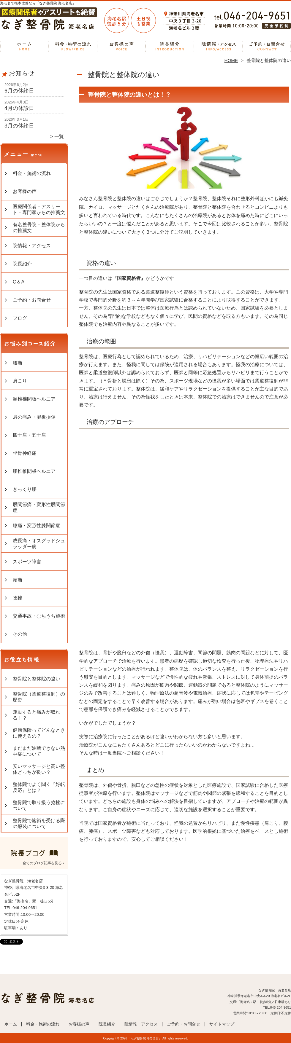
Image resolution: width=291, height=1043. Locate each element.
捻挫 (17, 597)
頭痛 (17, 579)
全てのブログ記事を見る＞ (44, 863)
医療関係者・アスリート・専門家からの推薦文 (39, 209)
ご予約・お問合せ (266, 46)
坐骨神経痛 (25, 453)
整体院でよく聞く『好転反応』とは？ (39, 787)
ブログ (20, 317)
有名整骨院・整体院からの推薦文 (39, 227)
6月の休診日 (19, 91)
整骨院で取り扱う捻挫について (39, 805)
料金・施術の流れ (73, 46)
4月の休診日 (19, 108)
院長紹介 (170, 46)
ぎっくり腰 (25, 489)
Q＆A (18, 281)
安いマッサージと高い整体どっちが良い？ (39, 769)
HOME (231, 60)
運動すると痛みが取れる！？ (36, 714)
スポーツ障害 (27, 561)
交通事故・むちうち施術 (39, 615)
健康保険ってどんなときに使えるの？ (39, 733)
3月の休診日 (19, 126)
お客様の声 (121, 46)
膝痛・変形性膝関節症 (36, 525)
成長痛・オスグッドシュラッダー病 (39, 543)
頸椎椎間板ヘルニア (34, 398)
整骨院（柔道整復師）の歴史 (39, 696)
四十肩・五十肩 (29, 435)
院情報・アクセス (218, 46)
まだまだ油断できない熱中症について (39, 751)
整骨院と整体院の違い (36, 678)
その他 (20, 634)
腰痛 (17, 362)
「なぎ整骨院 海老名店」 (145, 1038)
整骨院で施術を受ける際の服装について (39, 823)
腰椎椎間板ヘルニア (34, 471)
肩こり (20, 380)
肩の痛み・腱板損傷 (34, 417)
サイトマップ (221, 1024)
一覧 (59, 136)
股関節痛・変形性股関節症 (39, 507)
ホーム (24, 46)
